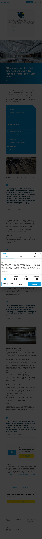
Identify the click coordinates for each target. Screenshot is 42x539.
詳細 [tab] (21, 256)
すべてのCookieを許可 (34, 284)
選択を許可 (21, 284)
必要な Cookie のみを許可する (7, 284)
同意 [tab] (7, 256)
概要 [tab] (35, 256)
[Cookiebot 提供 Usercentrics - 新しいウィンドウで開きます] (35, 253)
